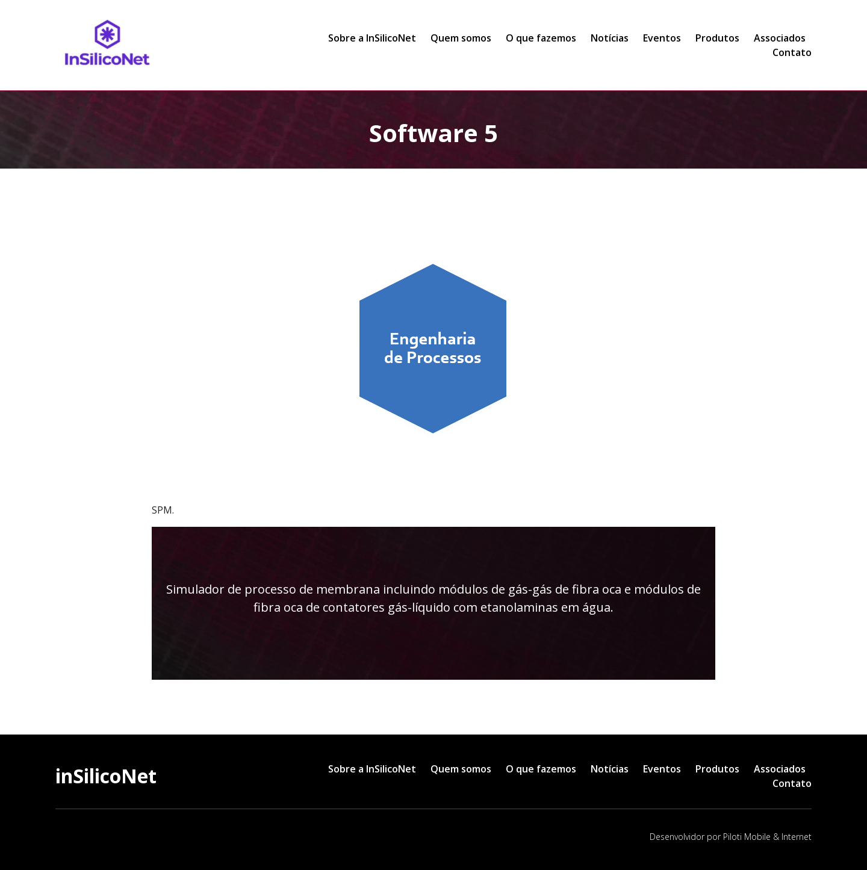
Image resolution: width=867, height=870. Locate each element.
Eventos (662, 38)
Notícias (610, 38)
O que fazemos (541, 38)
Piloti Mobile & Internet (767, 836)
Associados (780, 38)
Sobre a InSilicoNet (372, 38)
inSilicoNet (106, 776)
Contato (792, 52)
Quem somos (460, 38)
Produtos (717, 38)
